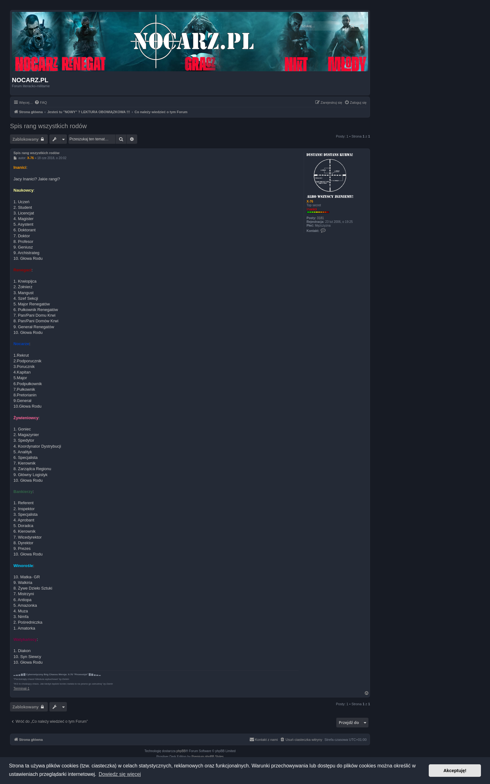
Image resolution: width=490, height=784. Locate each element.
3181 (320, 218)
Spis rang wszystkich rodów (48, 126)
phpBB (181, 751)
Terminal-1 (21, 688)
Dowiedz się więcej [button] (120, 774)
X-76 (310, 201)
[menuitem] (40, 102)
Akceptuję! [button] (455, 770)
